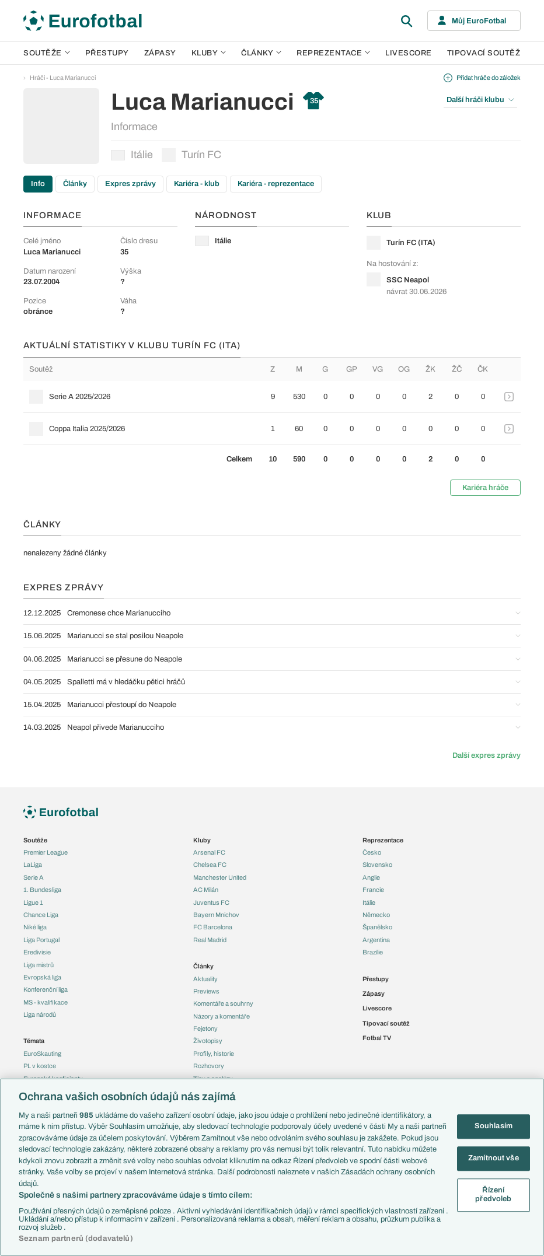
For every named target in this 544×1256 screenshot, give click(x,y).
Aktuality (205, 978)
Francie (373, 889)
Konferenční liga (45, 989)
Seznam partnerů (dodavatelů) (76, 1238)
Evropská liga (42, 977)
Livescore (408, 53)
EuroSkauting (42, 1053)
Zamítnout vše (493, 1158)
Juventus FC (211, 902)
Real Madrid (209, 939)
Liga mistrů (38, 964)
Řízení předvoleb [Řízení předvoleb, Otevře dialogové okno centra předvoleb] (493, 1194)
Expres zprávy (130, 184)
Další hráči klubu (480, 100)
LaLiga (32, 864)
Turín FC (191, 155)
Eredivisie (37, 952)
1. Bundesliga (42, 889)
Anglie (371, 877)
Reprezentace (333, 53)
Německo (376, 914)
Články (75, 184)
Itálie (132, 154)
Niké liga (35, 926)
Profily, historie (213, 1053)
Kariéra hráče (485, 488)
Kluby (208, 53)
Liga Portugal (41, 939)
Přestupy (107, 53)
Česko (371, 852)
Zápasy (160, 53)
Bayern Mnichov (216, 914)
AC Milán (205, 889)
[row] (272, 396)
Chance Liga (40, 914)
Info (38, 184)
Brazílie (372, 952)
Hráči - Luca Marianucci (63, 77)
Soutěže (46, 53)
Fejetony (205, 1028)
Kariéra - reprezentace (276, 184)
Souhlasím (493, 1126)
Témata (33, 1040)
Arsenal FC (209, 852)
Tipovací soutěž (484, 53)
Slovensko (377, 864)
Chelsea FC (209, 864)
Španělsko (377, 926)
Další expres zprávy (486, 755)
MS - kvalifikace (45, 1002)
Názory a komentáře (221, 1016)
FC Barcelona (212, 926)
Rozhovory (208, 1065)
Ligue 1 (33, 902)
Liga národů (39, 1014)
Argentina (376, 939)
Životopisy (207, 1040)
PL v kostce (39, 1065)
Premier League (45, 852)
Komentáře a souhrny (223, 1003)
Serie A (33, 877)
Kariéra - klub (196, 184)
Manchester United (219, 877)
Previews (206, 991)
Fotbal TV (376, 1037)
